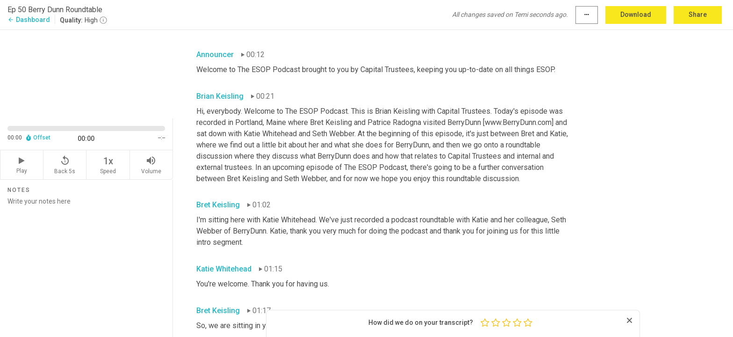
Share (698, 14)
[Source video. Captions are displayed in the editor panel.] (86, 73)
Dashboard (28, 19)
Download (635, 14)
